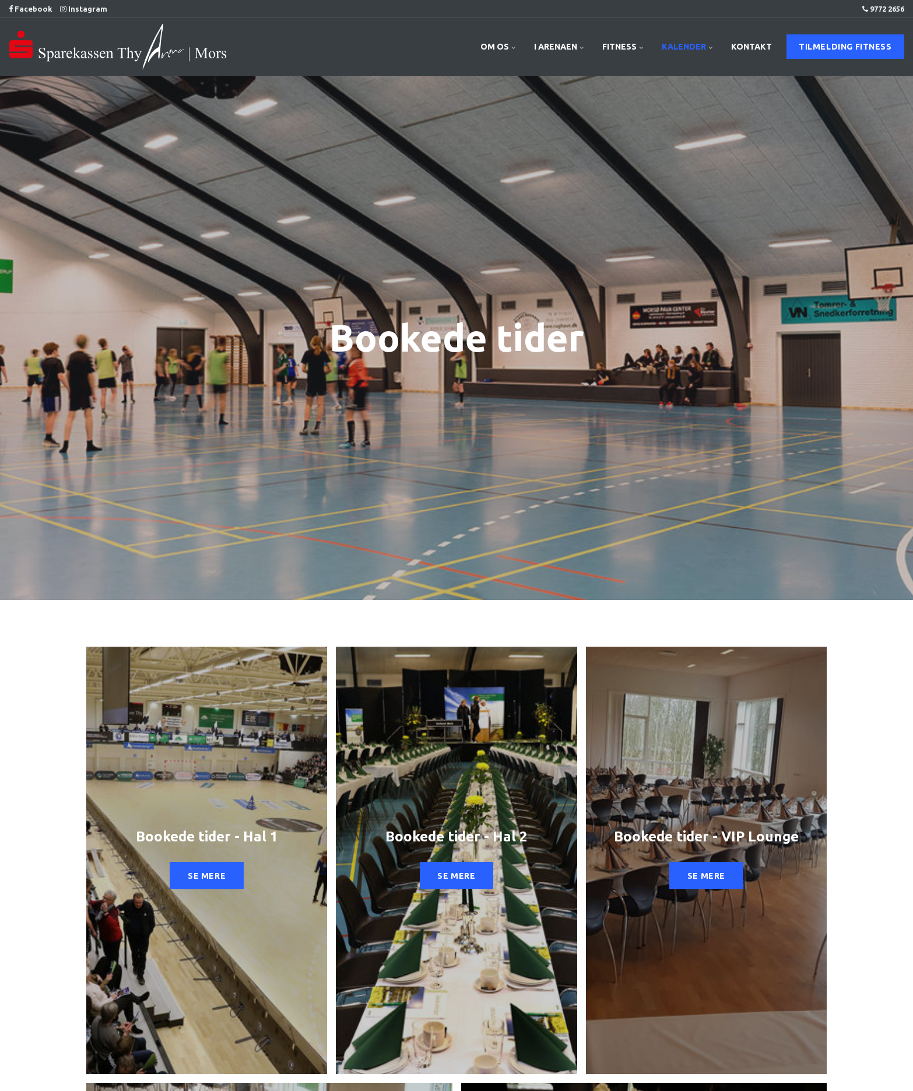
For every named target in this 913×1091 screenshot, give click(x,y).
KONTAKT (751, 46)
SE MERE (207, 875)
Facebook (30, 9)
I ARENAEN (559, 46)
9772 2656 (883, 9)
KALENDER (688, 46)
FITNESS (623, 46)
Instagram (83, 9)
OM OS (498, 46)
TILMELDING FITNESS (845, 46)
